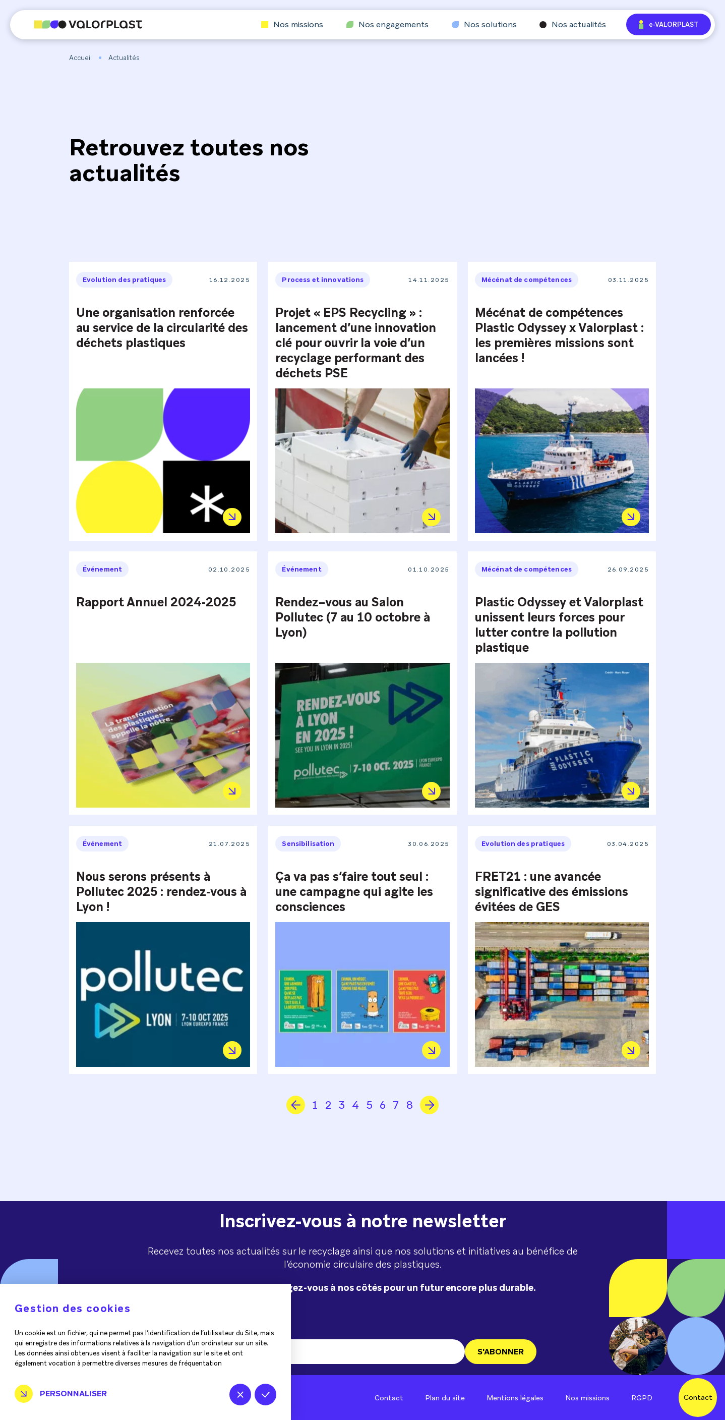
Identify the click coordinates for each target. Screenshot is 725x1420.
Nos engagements (387, 25)
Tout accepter (265, 1394)
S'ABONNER (500, 1351)
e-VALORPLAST (668, 24)
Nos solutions (484, 25)
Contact (389, 1397)
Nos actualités (572, 25)
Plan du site (445, 1397)
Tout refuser (240, 1394)
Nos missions (292, 25)
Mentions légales (515, 1397)
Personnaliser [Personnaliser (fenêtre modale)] (73, 1393)
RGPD (641, 1397)
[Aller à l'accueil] (76, 24)
